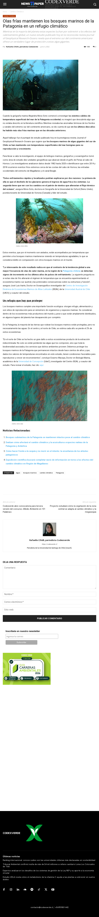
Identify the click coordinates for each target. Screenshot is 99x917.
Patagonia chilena (71, 271)
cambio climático (46, 473)
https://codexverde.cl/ (49, 544)
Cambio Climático (17, 11)
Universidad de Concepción (31, 361)
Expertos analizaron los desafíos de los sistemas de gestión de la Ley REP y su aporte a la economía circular (48, 871)
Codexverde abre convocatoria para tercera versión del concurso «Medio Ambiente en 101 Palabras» (24, 509)
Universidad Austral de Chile (77, 289)
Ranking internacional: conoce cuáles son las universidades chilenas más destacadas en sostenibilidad (49, 860)
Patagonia (60, 473)
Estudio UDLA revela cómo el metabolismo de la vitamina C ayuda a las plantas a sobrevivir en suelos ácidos (49, 878)
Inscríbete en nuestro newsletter (23, 631)
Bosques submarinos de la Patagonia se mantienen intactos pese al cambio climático (48, 437)
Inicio (5, 11)
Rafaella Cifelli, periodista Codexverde (22, 47)
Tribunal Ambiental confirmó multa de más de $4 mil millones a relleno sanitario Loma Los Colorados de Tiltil (49, 865)
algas (18, 473)
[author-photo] (49, 536)
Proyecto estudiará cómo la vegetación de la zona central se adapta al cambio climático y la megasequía (73, 509)
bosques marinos (30, 473)
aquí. (42, 365)
